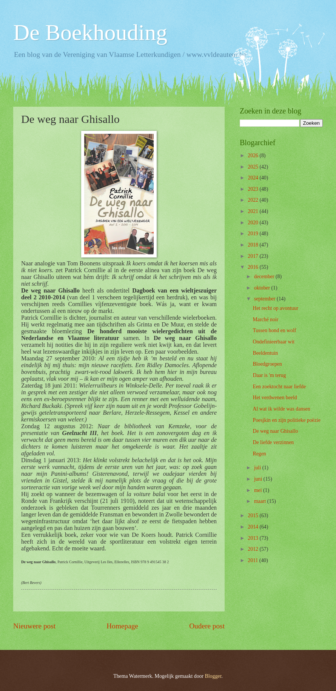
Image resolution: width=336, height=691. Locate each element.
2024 (253, 178)
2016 (253, 267)
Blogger (213, 676)
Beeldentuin (265, 353)
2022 (253, 200)
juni (259, 479)
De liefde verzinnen (273, 442)
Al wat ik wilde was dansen (281, 409)
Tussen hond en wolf (274, 330)
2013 (253, 538)
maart (260, 501)
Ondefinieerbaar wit (273, 342)
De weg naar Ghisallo (275, 431)
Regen (259, 454)
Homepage (122, 626)
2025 (253, 167)
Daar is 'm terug (269, 375)
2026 (253, 155)
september (265, 299)
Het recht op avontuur (275, 308)
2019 (253, 233)
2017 (253, 256)
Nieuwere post (34, 626)
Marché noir (265, 319)
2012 (253, 549)
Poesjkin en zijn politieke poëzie (286, 420)
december (265, 276)
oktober (262, 288)
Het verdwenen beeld (275, 397)
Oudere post (207, 626)
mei (258, 490)
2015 (253, 515)
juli (258, 467)
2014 (253, 527)
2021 (253, 211)
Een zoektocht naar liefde (279, 386)
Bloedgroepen (267, 364)
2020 (253, 222)
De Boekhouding (90, 32)
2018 (253, 245)
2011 (253, 560)
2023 (253, 189)
